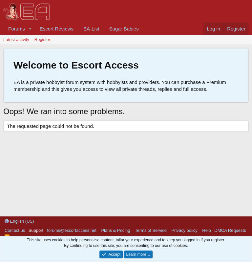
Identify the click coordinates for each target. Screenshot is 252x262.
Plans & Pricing (115, 230)
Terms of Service (151, 230)
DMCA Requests (230, 230)
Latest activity (16, 39)
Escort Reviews (57, 28)
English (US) (19, 221)
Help (206, 230)
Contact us (15, 230)
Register (42, 39)
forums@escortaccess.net (71, 230)
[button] (30, 29)
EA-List (91, 28)
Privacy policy (184, 230)
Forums (16, 28)
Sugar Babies (123, 28)
